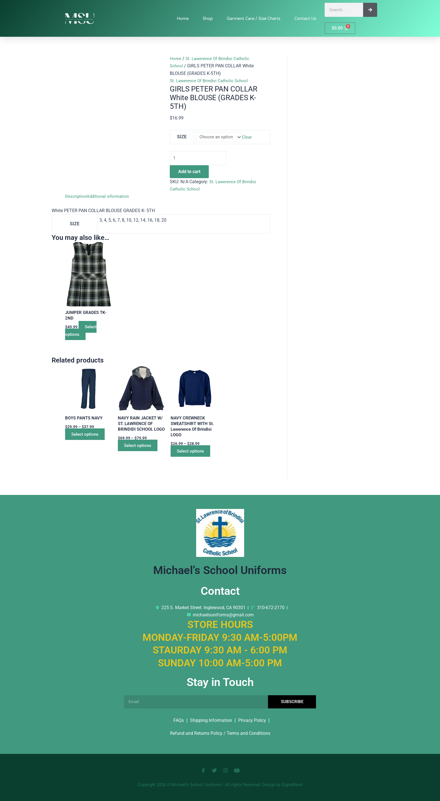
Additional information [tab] (110, 197)
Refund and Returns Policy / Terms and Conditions (220, 733)
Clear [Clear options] (248, 137)
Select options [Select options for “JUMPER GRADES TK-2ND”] (82, 332)
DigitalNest (292, 784)
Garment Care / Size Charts (253, 18)
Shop (208, 18)
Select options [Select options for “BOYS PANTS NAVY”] (88, 436)
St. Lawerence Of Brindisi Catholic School (211, 80)
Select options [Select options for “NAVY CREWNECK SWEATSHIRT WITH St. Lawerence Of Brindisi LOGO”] (193, 453)
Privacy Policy (252, 720)
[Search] (370, 10)
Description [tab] (76, 197)
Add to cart (189, 172)
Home (183, 18)
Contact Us (305, 18)
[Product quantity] (199, 159)
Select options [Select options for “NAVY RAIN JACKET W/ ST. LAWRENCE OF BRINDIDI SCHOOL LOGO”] (140, 453)
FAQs (178, 720)
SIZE (181, 137)
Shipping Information (211, 720)
